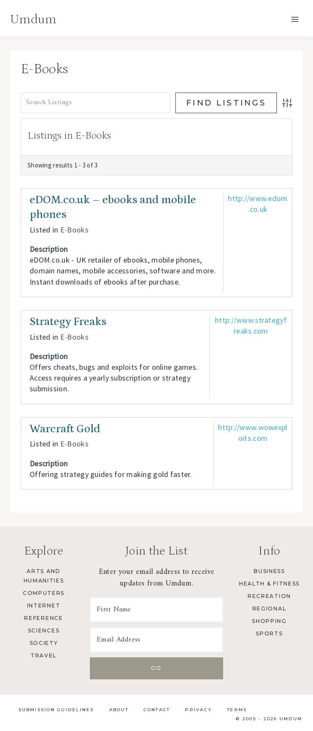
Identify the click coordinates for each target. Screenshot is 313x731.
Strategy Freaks (68, 322)
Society (44, 643)
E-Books (74, 230)
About (119, 709)
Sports (269, 633)
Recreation (269, 596)
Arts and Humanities (44, 576)
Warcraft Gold (65, 429)
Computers (43, 593)
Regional (269, 608)
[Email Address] (156, 639)
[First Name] (156, 609)
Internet (43, 605)
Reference (43, 618)
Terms (237, 709)
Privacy (198, 709)
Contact (157, 709)
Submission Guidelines (56, 709)
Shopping (269, 621)
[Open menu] (295, 19)
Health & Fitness (269, 583)
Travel (44, 655)
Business (269, 571)
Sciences (43, 630)
